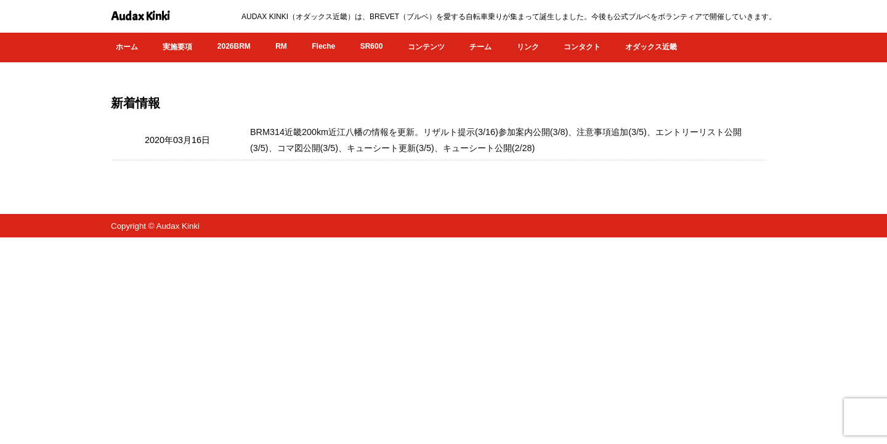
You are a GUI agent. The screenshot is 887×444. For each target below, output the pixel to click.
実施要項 (177, 47)
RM (281, 46)
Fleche (323, 46)
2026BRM (234, 46)
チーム (480, 47)
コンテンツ (426, 47)
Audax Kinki (140, 16)
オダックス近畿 (651, 47)
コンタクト (582, 47)
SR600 (371, 46)
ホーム (127, 47)
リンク (528, 47)
